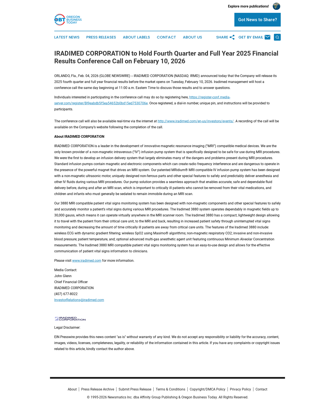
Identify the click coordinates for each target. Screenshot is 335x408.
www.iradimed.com (86, 261)
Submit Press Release (135, 389)
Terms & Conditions (170, 389)
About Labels (136, 37)
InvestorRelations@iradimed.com (79, 300)
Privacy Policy (240, 389)
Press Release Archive (97, 389)
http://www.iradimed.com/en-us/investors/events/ (196, 121)
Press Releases (101, 37)
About (72, 389)
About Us (192, 37)
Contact (166, 37)
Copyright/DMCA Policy (207, 389)
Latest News (66, 37)
